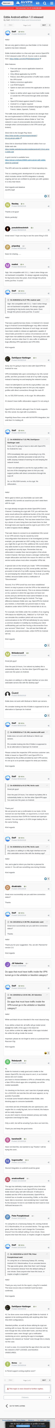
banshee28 (16, 1139)
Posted (19, 34)
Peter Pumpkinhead (20, 1216)
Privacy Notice (20, 1420)
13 (27, 1160)
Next (44, 25)
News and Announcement (31, 20)
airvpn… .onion (45, 1420)
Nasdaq (15, 204)
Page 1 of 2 (27, 25)
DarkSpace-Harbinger (21, 358)
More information (39, 1426)
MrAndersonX (18, 653)
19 (22, 264)
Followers (25, 1397)
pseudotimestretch (20, 227)
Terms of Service (7, 1420)
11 (35, 358)
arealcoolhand (18, 1178)
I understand (23, 1426)
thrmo (14, 1363)
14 (22, 204)
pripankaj (16, 246)
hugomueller (17, 1160)
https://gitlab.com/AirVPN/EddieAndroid (24, 59)
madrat (15, 264)
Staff (8, 20)
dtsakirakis (16, 886)
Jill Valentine (17, 963)
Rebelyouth (17, 1061)
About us (31, 1420)
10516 (21, 32)
